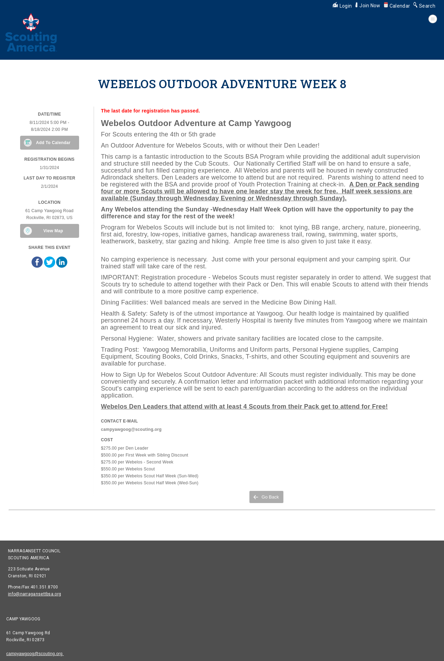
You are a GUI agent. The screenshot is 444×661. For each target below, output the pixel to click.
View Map (53, 230)
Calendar (397, 6)
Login (342, 6)
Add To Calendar (53, 142)
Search (424, 6)
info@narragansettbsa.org (34, 594)
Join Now (367, 5)
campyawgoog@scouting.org (35, 653)
